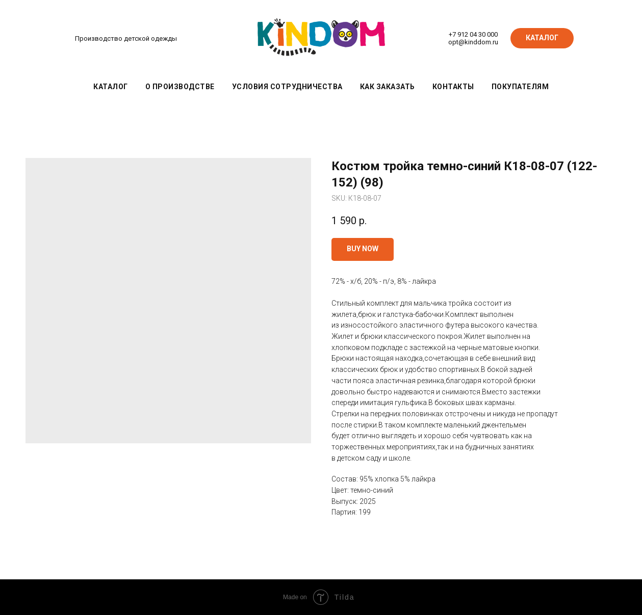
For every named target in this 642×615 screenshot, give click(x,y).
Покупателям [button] (520, 87)
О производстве (180, 87)
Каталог (110, 87)
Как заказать (387, 87)
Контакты (453, 87)
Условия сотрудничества (287, 87)
